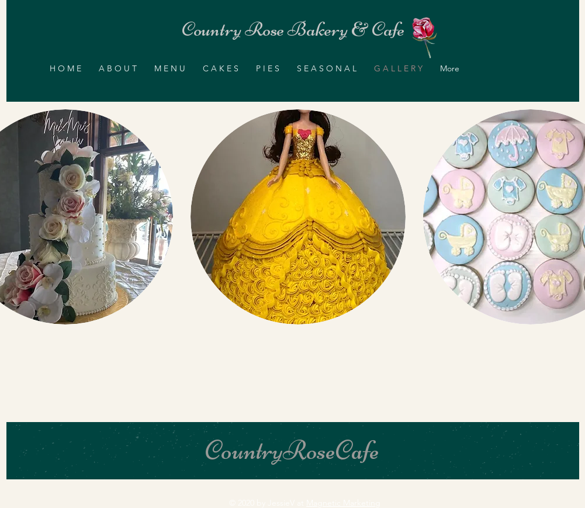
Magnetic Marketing (343, 502)
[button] (298, 216)
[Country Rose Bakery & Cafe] (293, 29)
